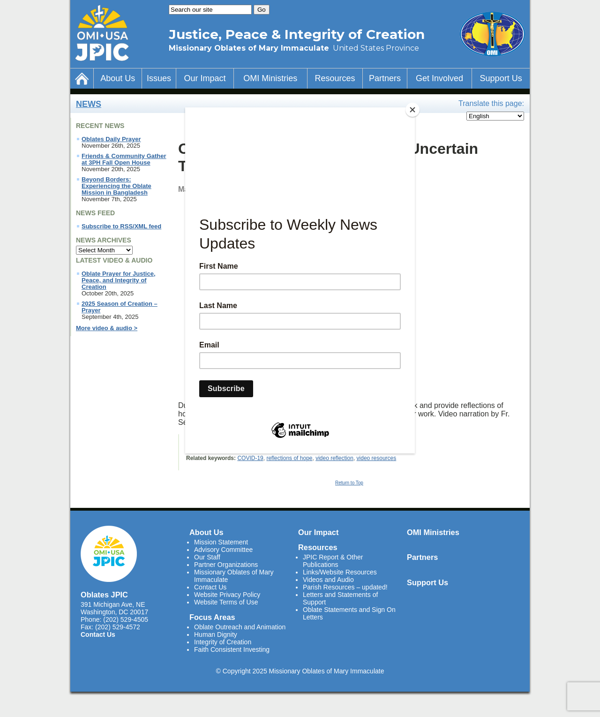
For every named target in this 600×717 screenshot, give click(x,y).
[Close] (412, 110)
